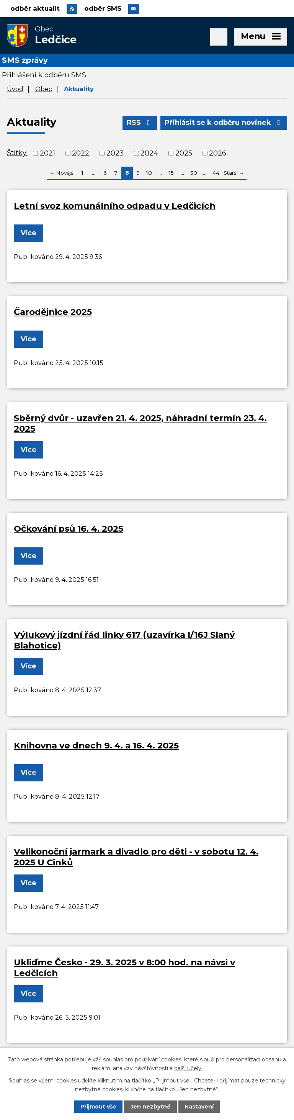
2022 (80, 153)
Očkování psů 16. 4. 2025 (68, 528)
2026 (217, 153)
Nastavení (199, 1106)
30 (193, 173)
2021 (47, 153)
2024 (149, 153)
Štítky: (17, 153)
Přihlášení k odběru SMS (44, 75)
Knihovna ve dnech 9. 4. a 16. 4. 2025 (96, 745)
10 (149, 173)
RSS (140, 122)
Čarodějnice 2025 (53, 311)
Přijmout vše (98, 1106)
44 (215, 173)
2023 (115, 153)
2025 (183, 153)
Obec (43, 89)
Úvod (15, 89)
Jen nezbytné (151, 1106)
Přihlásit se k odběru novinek (224, 122)
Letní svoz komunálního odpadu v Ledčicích (115, 205)
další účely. (188, 1067)
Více (28, 233)
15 (171, 173)
